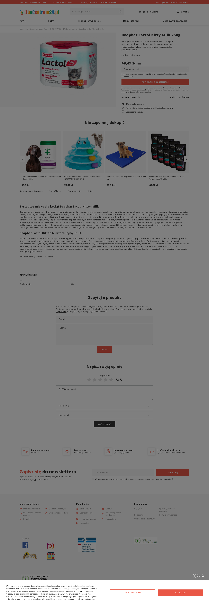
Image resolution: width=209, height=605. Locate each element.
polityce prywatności (84, 591)
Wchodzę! (180, 592)
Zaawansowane (132, 592)
